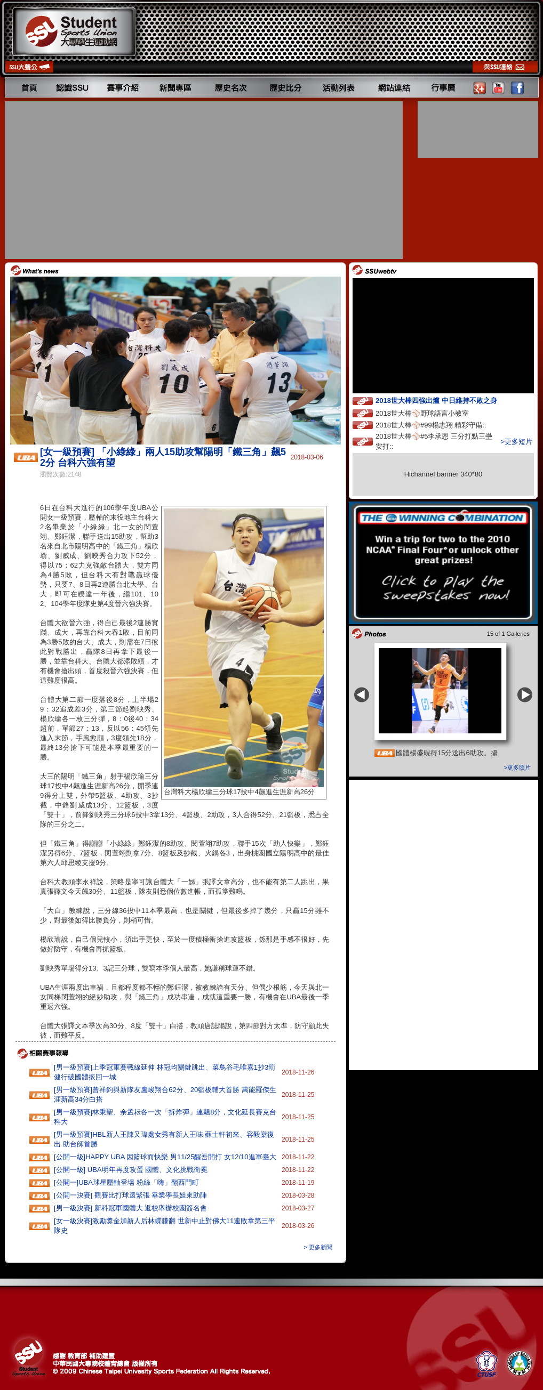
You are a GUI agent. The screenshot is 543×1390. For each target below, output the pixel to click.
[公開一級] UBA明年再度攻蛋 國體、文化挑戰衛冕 (130, 1170)
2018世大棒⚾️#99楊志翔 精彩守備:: (441, 424)
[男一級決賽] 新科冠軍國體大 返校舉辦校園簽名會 (130, 1208)
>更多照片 (517, 767)
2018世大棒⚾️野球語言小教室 (432, 412)
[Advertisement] (204, 180)
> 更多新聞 (318, 1247)
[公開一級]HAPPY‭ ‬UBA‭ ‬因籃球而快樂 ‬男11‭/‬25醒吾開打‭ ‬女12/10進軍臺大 (165, 1157)
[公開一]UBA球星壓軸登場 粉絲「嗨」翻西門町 (126, 1182)
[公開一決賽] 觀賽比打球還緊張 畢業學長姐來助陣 (130, 1195)
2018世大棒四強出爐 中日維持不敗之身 (446, 400)
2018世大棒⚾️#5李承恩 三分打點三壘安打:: (434, 441)
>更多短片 (516, 442)
